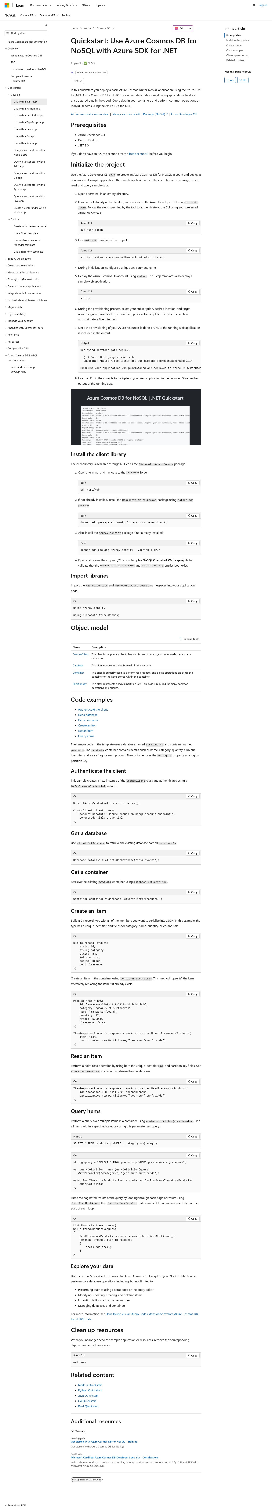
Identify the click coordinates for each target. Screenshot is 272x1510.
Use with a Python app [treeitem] (27, 108)
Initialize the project (237, 40)
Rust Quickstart (88, 1406)
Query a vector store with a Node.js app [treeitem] (29, 152)
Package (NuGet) (154, 114)
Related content (235, 60)
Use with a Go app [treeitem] (24, 136)
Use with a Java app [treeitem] (25, 129)
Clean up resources (237, 55)
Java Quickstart (88, 1395)
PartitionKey (80, 684)
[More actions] (197, 28)
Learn (74, 28)
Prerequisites (233, 35)
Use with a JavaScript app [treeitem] (28, 115)
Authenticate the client (93, 709)
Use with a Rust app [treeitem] (25, 143)
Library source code (125, 114)
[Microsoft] (7, 5)
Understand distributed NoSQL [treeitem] (29, 69)
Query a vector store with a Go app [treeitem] (29, 175)
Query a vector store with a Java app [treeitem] (29, 198)
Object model (234, 45)
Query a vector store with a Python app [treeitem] (29, 187)
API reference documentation (90, 114)
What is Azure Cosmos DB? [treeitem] (26, 55)
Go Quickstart (87, 1401)
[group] (139, 359)
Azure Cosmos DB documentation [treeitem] (27, 41)
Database (78, 665)
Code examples (235, 50)
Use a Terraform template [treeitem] (28, 251)
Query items (86, 736)
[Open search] (254, 5)
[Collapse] (46, 25)
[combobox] (26, 33)
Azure (87, 28)
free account (137, 154)
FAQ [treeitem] (13, 62)
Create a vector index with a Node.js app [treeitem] (30, 210)
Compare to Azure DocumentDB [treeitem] (21, 78)
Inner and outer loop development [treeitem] (23, 369)
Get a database (87, 715)
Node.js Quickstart (90, 1385)
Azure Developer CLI (183, 114)
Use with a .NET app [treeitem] (25, 101)
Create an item (87, 725)
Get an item (85, 731)
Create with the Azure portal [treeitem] (30, 226)
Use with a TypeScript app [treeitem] (29, 122)
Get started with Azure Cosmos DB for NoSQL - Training (104, 1441)
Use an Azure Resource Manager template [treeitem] (27, 242)
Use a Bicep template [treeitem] (26, 233)
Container (78, 672)
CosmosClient (81, 654)
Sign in (263, 5)
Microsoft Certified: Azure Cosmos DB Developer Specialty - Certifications (114, 1457)
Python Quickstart (90, 1390)
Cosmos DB (103, 28)
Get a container (88, 720)
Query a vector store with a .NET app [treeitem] (29, 164)
